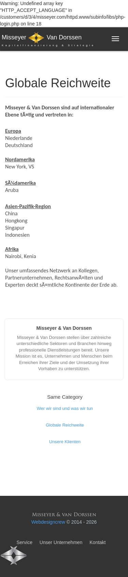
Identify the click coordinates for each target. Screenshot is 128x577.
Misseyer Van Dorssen (48, 40)
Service (24, 542)
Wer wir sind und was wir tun (65, 408)
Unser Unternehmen (60, 542)
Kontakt (98, 542)
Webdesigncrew (48, 522)
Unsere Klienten (65, 441)
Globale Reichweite (65, 425)
